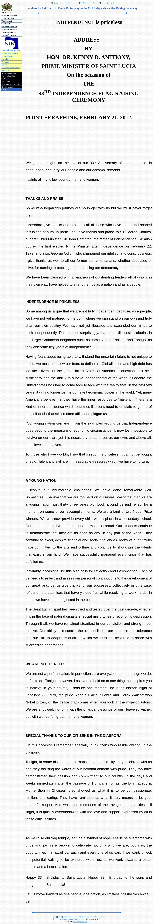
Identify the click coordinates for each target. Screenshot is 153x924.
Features (5, 62)
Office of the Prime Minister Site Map (78, 917)
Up (59, 917)
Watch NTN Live (11, 50)
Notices (4, 65)
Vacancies (5, 70)
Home (53, 917)
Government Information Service (72, 919)
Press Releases (7, 56)
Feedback (68, 3)
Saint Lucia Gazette (9, 53)
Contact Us (96, 3)
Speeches (5, 59)
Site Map (83, 3)
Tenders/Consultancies (10, 67)
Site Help (99, 917)
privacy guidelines (80, 921)
